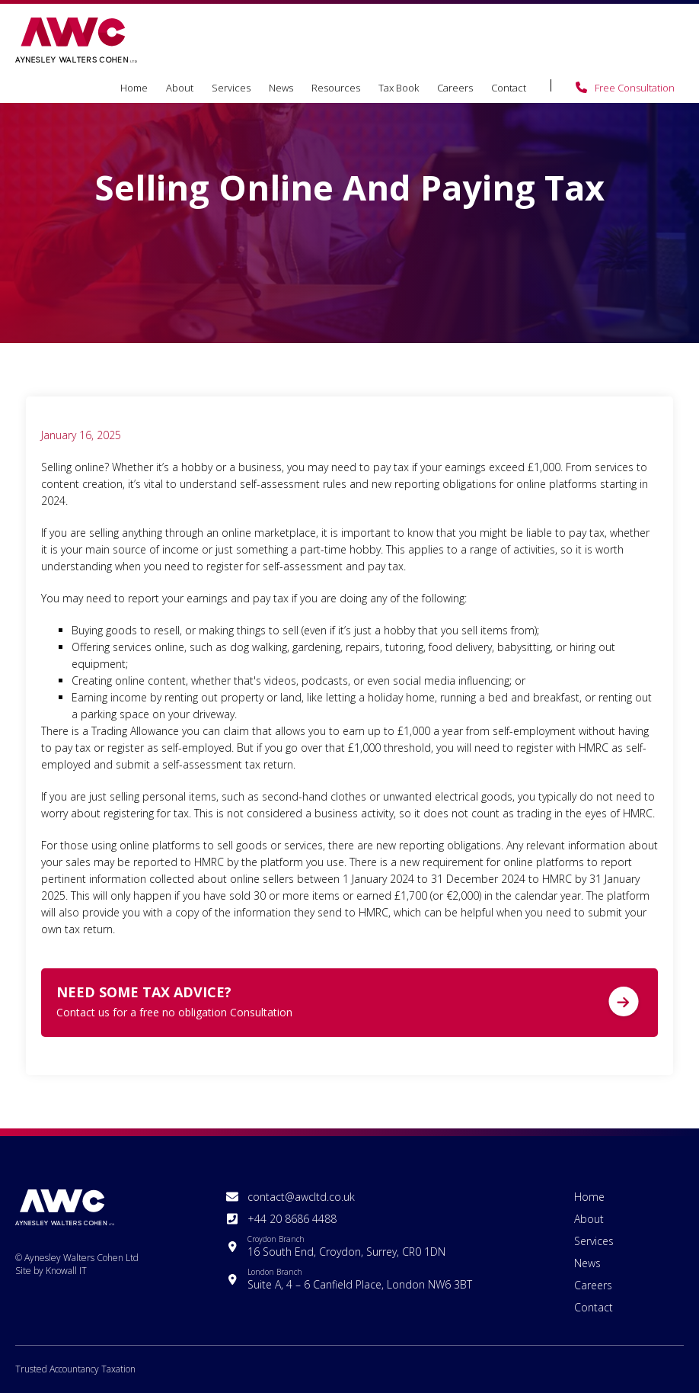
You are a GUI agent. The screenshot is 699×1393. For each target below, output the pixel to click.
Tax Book (398, 88)
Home (134, 88)
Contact (508, 88)
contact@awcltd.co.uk (301, 1196)
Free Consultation (635, 88)
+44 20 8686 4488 (292, 1219)
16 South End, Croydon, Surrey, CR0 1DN (346, 1246)
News (281, 88)
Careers (455, 88)
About (179, 88)
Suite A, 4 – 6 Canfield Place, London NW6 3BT (359, 1279)
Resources (335, 88)
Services (231, 88)
